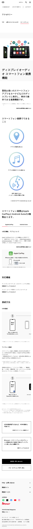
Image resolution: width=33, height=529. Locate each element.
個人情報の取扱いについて (8, 519)
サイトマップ (5, 517)
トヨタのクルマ (5, 7)
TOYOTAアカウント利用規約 (22, 519)
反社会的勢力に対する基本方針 (9, 521)
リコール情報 (26, 521)
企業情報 (20, 521)
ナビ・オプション (24, 22)
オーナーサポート (17, 7)
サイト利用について (14, 517)
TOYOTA (3, 2)
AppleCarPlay (9, 224)
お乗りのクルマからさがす (12, 22)
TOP (3, 22)
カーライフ (28, 7)
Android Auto (24, 224)
